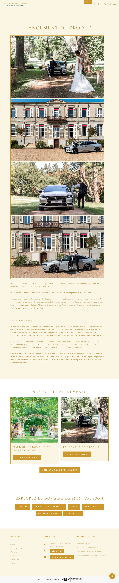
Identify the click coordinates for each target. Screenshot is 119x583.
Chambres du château (49, 507)
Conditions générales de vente (89, 551)
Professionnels (48, 514)
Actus (12, 564)
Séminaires (14, 556)
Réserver (57, 551)
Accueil (22, 507)
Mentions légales (83, 543)
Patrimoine (73, 514)
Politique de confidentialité (87, 547)
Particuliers (93, 507)
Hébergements (16, 548)
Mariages (14, 552)
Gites (74, 507)
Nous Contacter (62, 557)
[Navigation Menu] (114, 4)
